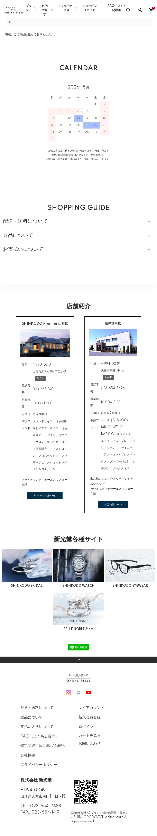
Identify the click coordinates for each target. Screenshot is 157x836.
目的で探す (45, 10)
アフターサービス (65, 8)
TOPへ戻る (78, 660)
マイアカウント (91, 708)
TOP (10, 22)
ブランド (28, 8)
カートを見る (89, 735)
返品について (31, 717)
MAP (40, 378)
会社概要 (27, 755)
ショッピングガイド (89, 8)
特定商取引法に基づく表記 (42, 746)
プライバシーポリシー (38, 765)
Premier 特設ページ (45, 495)
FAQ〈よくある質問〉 (117, 8)
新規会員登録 (89, 717)
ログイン (85, 727)
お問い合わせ (89, 744)
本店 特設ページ (113, 504)
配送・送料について (37, 708)
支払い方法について (37, 727)
